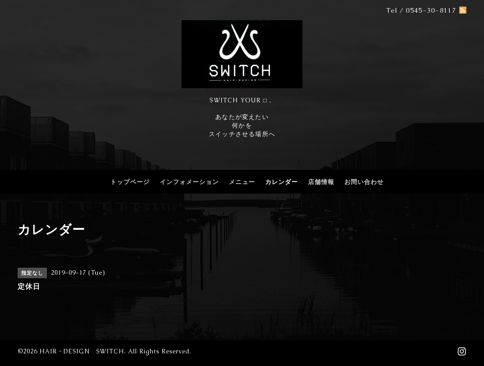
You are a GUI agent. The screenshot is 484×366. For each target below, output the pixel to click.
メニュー (242, 182)
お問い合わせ (364, 182)
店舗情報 (321, 182)
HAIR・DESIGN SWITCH (81, 351)
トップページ (130, 182)
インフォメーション (189, 182)
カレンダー (281, 182)
